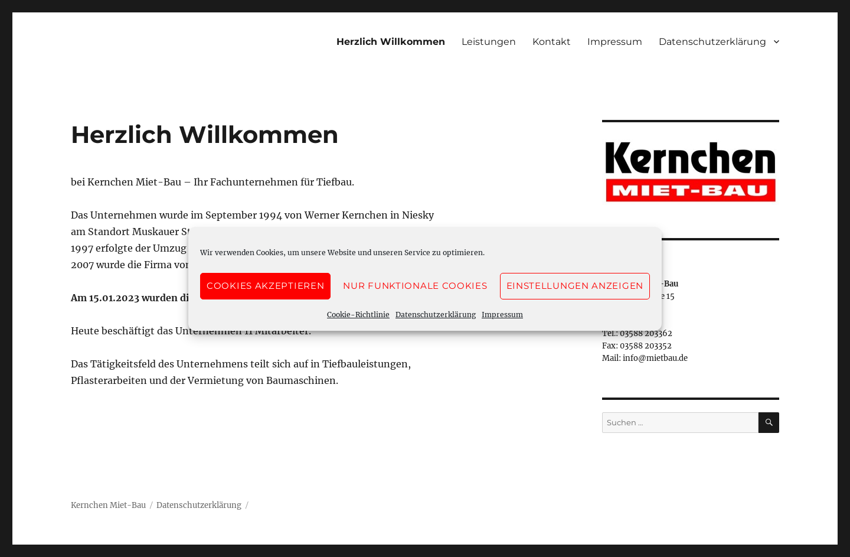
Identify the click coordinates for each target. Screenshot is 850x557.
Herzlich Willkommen (390, 41)
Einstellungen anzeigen (574, 285)
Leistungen (489, 41)
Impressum (502, 314)
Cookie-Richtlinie (358, 314)
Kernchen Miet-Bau (108, 505)
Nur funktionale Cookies (415, 285)
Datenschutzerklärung (435, 314)
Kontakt (551, 41)
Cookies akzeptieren (265, 285)
